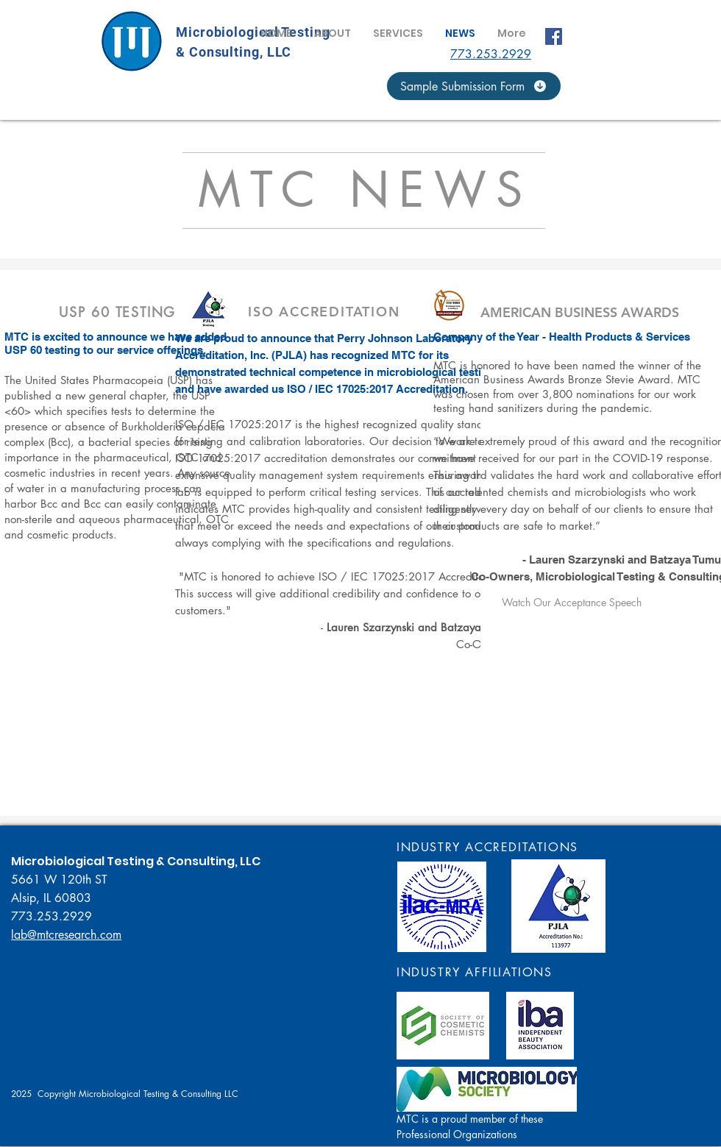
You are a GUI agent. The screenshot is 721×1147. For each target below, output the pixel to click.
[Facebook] (553, 36)
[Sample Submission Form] (474, 86)
